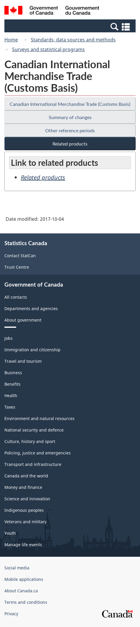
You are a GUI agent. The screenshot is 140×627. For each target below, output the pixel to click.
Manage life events (23, 544)
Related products (70, 143)
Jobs (8, 338)
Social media (16, 568)
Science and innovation (27, 498)
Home (11, 39)
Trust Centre (16, 267)
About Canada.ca (21, 590)
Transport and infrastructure (32, 464)
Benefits (12, 384)
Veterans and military (25, 521)
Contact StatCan (20, 255)
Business (13, 372)
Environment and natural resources (39, 418)
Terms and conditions (25, 602)
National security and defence (34, 430)
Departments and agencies (31, 308)
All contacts (15, 297)
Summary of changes (70, 117)
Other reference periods (70, 130)
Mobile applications (23, 579)
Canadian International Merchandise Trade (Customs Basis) (70, 104)
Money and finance (23, 487)
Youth (10, 533)
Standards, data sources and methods (73, 39)
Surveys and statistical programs (48, 49)
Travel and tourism (23, 361)
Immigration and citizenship (32, 349)
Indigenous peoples (24, 510)
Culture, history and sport (29, 441)
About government (22, 320)
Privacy (11, 613)
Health (10, 395)
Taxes (9, 407)
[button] (71, 26)
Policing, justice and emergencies (37, 453)
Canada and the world (26, 476)
